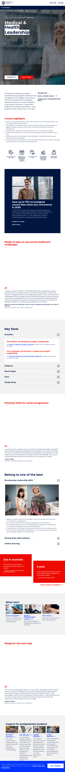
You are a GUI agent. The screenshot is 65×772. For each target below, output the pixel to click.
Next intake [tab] (10, 371)
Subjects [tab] (9, 366)
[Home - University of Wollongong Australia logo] (8, 3)
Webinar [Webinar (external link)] (10, 77)
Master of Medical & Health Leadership (21, 344)
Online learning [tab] (12, 543)
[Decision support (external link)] (12, 732)
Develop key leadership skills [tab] (19, 480)
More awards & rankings (51, 585)
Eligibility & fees (18, 221)
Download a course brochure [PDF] (49, 99)
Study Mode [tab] (10, 382)
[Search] (53, 3)
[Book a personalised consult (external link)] (32, 612)
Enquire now (42, 93)
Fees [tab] (7, 377)
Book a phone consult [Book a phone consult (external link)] (46, 96)
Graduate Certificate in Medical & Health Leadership (25, 356)
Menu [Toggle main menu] (60, 3)
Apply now (26, 77)
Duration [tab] (9, 334)
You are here (5, 7)
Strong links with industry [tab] (17, 538)
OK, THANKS (55, 766)
